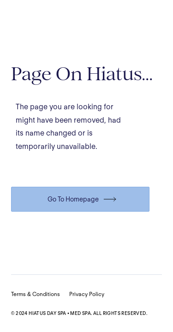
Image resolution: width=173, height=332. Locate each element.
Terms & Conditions (35, 293)
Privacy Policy (86, 293)
